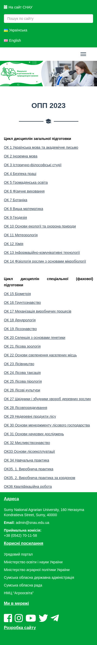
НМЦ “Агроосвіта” (19, 593)
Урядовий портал (18, 554)
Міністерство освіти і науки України (33, 562)
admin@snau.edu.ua (32, 523)
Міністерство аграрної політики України (37, 570)
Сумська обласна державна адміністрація (39, 577)
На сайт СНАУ (18, 7)
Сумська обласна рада (23, 585)
